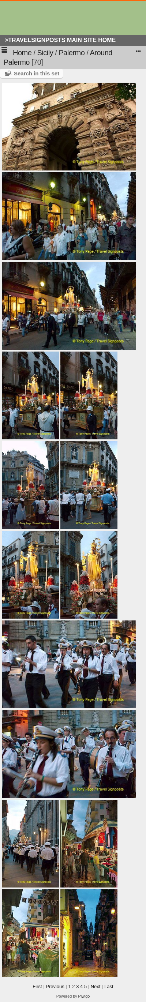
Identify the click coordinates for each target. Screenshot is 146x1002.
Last (108, 986)
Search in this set (36, 73)
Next (96, 986)
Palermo (72, 53)
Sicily (45, 53)
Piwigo (84, 996)
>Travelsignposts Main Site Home (60, 40)
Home (22, 53)
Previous (55, 986)
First (37, 986)
